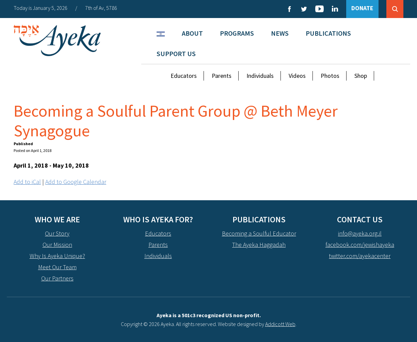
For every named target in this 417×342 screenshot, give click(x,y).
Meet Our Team (57, 267)
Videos (297, 76)
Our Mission (57, 245)
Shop (360, 76)
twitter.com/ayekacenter (359, 256)
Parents (221, 76)
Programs (237, 33)
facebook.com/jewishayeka (359, 245)
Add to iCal (27, 182)
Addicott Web (280, 324)
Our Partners (57, 278)
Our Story (57, 233)
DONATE (362, 8)
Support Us (176, 53)
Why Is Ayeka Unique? (57, 256)
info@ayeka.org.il (360, 233)
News (280, 33)
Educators (184, 76)
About (192, 33)
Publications (328, 33)
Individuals (260, 76)
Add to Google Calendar (75, 182)
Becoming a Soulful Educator (259, 233)
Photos (330, 76)
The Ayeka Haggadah (259, 245)
